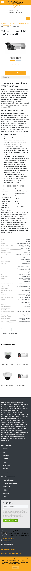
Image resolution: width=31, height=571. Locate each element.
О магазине (6, 465)
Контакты (5, 472)
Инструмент (6, 486)
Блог (4, 452)
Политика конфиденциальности (11, 553)
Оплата (5, 462)
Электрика (6, 493)
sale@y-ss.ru (16, 8)
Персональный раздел (8, 549)
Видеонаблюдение (8, 480)
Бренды (5, 496)
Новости (5, 449)
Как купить (6, 455)
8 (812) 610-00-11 (17, 6)
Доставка (5, 458)
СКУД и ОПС (6, 490)
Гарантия (5, 468)
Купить (15, 72)
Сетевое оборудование (10, 483)
